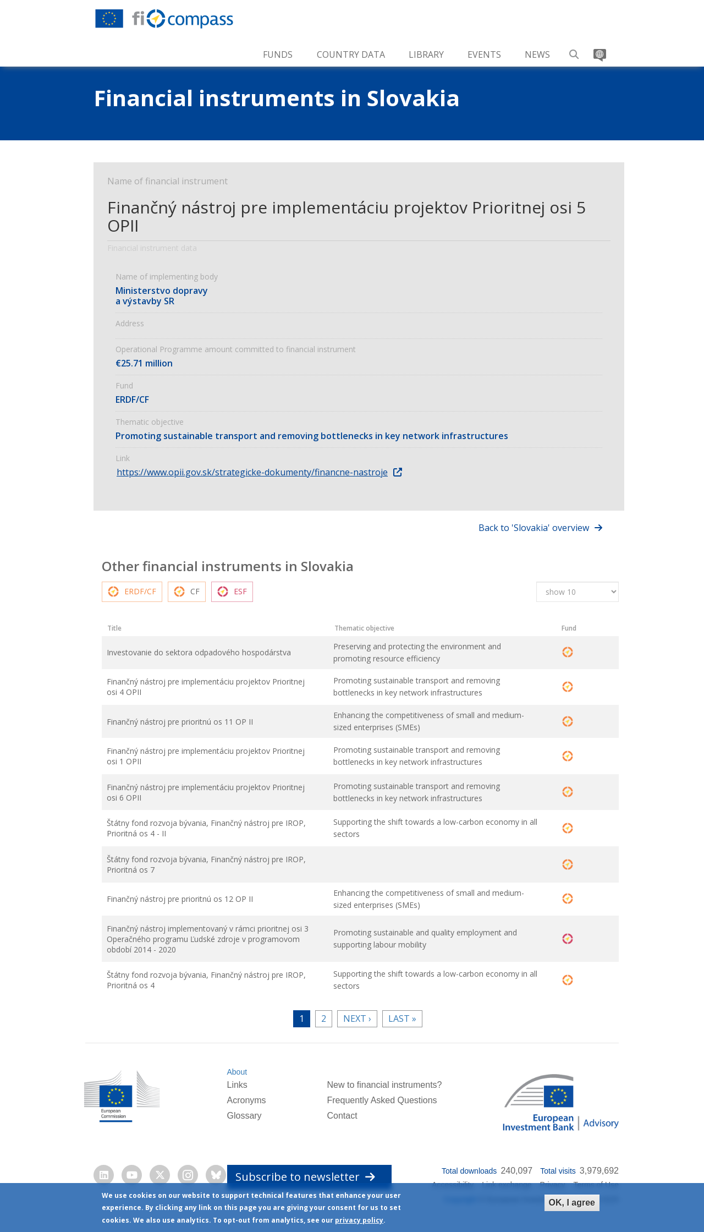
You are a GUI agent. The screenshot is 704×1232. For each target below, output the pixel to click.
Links (237, 1094)
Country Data (351, 54)
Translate (598, 50)
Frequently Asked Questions (382, 1109)
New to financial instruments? (384, 1094)
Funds (278, 54)
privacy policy (359, 1220)
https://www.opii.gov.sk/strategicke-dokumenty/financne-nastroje (252, 472)
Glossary (244, 1124)
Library (426, 54)
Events (484, 54)
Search (574, 50)
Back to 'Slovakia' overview (534, 528)
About (237, 1080)
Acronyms (246, 1109)
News (537, 54)
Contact (342, 1124)
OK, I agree (572, 1202)
